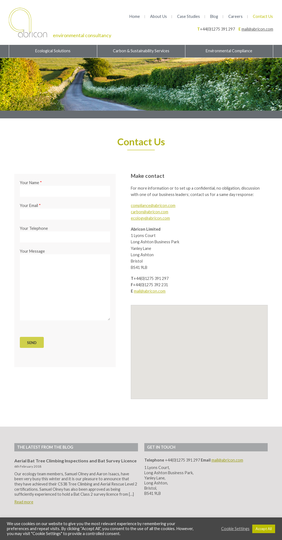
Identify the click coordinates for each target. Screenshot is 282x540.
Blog (214, 16)
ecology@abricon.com (150, 218)
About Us (158, 16)
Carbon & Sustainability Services (141, 50)
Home (134, 16)
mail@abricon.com (257, 29)
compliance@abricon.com (153, 205)
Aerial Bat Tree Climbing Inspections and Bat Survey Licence (75, 460)
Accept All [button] (264, 529)
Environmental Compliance (229, 50)
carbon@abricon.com (149, 211)
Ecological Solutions (52, 50)
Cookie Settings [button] (235, 528)
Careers (235, 16)
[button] (199, 347)
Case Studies (188, 16)
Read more (23, 502)
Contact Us (263, 16)
